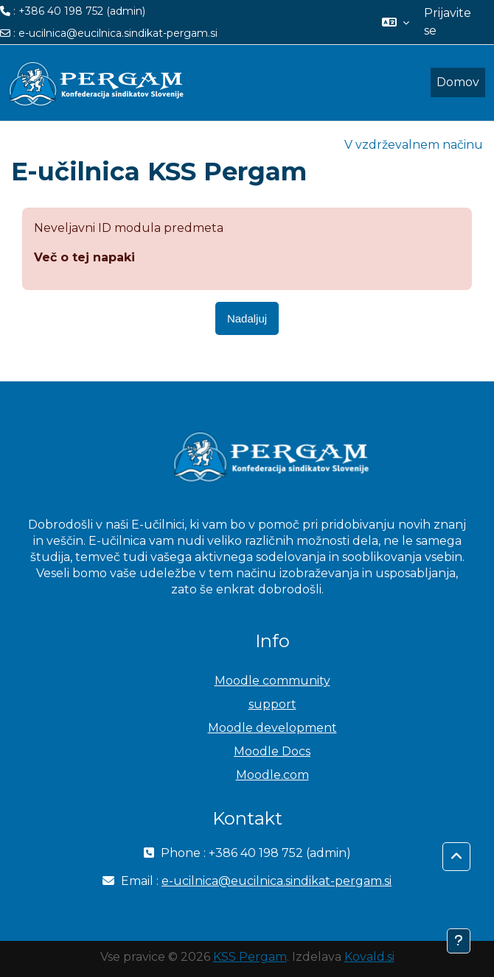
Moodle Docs (272, 751)
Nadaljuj (247, 318)
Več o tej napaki (84, 257)
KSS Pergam (250, 957)
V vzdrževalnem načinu (413, 145)
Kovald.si (369, 957)
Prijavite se (447, 22)
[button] (395, 22)
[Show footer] (458, 940)
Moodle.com (272, 775)
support (272, 704)
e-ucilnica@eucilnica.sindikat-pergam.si (118, 33)
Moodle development (272, 728)
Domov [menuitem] (457, 82)
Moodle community (272, 681)
